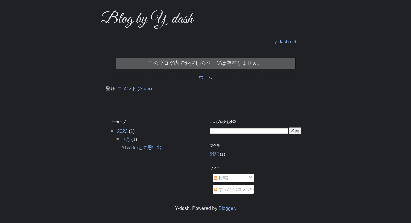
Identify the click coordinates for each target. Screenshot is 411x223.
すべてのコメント (235, 189)
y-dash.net (285, 41)
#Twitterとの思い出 (141, 147)
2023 (123, 131)
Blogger (227, 208)
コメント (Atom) (135, 88)
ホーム (205, 77)
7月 (127, 139)
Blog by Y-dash (147, 19)
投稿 (221, 178)
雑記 (214, 154)
